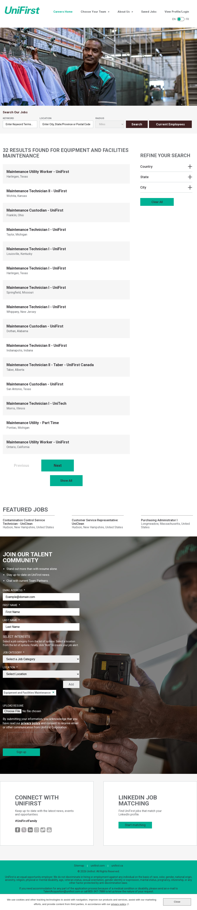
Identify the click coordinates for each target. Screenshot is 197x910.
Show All (66, 480)
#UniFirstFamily (26, 821)
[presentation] (31, 738)
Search (137, 124)
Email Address (14, 590)
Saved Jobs (148, 11)
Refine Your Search (165, 155)
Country (146, 166)
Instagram (36, 829)
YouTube (49, 829)
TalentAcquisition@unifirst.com (61, 891)
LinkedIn (30, 829)
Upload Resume (13, 705)
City (143, 187)
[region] (166, 180)
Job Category (13, 653)
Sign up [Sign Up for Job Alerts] (21, 752)
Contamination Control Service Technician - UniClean (24, 521)
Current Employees (170, 124)
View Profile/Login (177, 11)
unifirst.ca (117, 865)
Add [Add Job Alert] (71, 684)
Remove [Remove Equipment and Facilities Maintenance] (53, 692)
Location (45, 118)
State (144, 177)
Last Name (11, 620)
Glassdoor (42, 829)
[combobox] (66, 124)
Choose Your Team (93, 11)
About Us (124, 11)
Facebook (17, 829)
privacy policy (30, 723)
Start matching (135, 825)
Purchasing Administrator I (159, 520)
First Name (11, 605)
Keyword (8, 118)
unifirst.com (98, 865)
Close (177, 901)
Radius (99, 118)
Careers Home (63, 11)
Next (58, 465)
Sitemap (79, 865)
